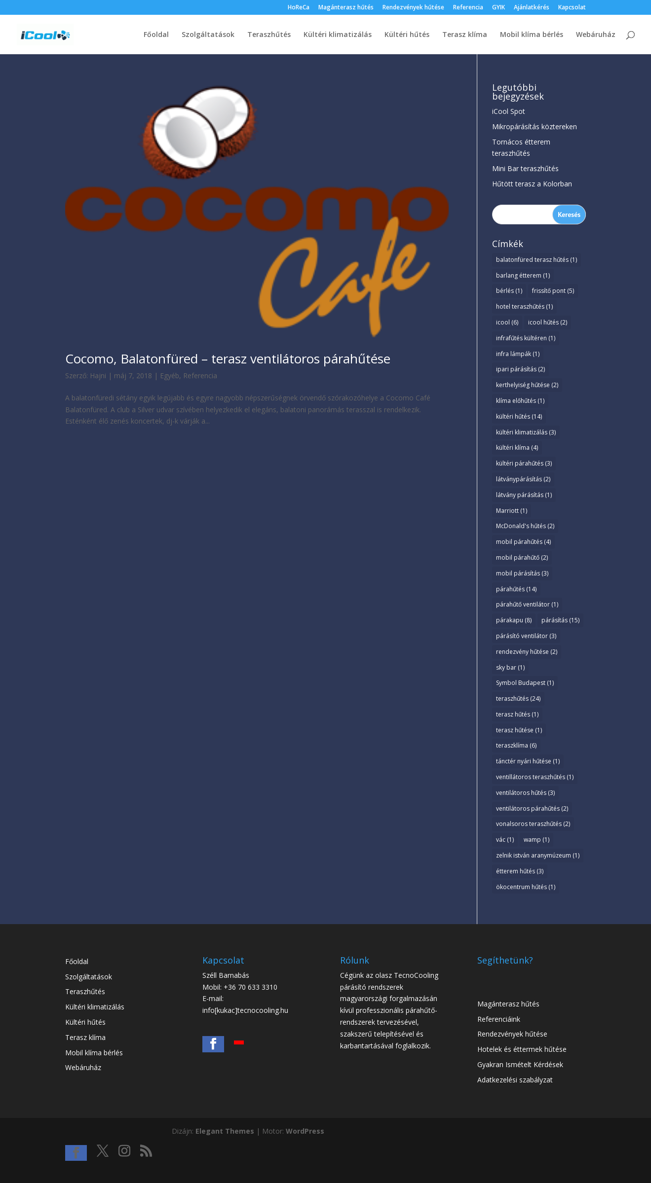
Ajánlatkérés (531, 7)
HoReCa (298, 7)
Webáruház (595, 35)
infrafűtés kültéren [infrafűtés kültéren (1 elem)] (525, 338)
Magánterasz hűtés (346, 7)
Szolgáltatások (208, 35)
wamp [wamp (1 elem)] (536, 839)
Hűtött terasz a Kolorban (532, 183)
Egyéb (169, 375)
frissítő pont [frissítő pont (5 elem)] (553, 291)
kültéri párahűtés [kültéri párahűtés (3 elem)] (524, 463)
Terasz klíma (464, 35)
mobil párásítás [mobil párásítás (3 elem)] (522, 573)
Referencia (468, 7)
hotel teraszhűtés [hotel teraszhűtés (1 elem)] (524, 306)
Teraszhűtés (269, 35)
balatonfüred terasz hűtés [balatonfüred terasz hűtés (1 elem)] (536, 259)
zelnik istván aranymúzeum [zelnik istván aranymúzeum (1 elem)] (537, 855)
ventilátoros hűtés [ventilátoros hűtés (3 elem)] (525, 793)
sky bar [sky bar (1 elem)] (510, 667)
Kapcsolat (572, 7)
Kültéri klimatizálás (338, 35)
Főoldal (156, 35)
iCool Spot (508, 111)
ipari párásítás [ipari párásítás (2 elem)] (520, 369)
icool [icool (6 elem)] (507, 322)
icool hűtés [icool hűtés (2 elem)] (547, 322)
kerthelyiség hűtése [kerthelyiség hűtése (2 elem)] (527, 385)
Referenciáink (498, 1019)
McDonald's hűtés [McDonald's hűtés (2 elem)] (525, 526)
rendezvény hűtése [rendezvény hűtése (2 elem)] (526, 651)
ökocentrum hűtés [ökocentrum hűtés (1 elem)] (525, 887)
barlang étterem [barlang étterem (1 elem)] (523, 275)
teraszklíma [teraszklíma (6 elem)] (516, 745)
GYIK (498, 7)
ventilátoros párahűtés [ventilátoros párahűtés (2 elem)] (532, 808)
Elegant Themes (224, 1131)
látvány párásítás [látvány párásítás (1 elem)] (524, 495)
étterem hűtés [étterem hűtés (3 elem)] (519, 871)
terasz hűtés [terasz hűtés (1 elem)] (517, 714)
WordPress (305, 1131)
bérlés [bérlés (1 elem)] (509, 291)
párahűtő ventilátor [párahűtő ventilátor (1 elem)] (527, 604)
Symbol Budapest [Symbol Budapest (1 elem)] (525, 683)
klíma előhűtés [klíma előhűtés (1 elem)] (520, 400)
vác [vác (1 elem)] (505, 839)
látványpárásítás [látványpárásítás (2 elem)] (523, 479)
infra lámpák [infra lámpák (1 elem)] (517, 354)
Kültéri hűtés (406, 35)
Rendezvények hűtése (413, 7)
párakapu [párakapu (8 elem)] (514, 620)
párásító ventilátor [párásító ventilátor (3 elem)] (526, 636)
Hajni (98, 375)
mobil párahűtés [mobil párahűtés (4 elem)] (523, 542)
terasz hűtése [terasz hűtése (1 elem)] (519, 730)
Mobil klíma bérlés (531, 35)
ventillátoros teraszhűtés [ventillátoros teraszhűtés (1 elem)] (535, 777)
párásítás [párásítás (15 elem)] (560, 620)
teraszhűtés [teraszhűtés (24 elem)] (518, 698)
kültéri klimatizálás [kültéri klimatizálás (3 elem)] (526, 432)
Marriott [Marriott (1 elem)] (511, 510)
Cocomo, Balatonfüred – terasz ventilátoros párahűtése (227, 358)
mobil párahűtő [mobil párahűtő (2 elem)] (522, 557)
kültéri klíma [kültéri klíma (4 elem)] (517, 447)
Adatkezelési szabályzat (515, 1079)
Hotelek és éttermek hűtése (522, 1049)
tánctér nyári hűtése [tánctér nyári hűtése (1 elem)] (528, 761)
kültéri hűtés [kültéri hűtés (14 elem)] (519, 416)
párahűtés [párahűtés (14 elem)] (516, 589)
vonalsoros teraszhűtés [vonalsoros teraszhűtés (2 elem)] (533, 824)
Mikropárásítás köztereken (534, 126)
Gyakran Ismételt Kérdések (520, 1064)
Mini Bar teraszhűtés (525, 168)
